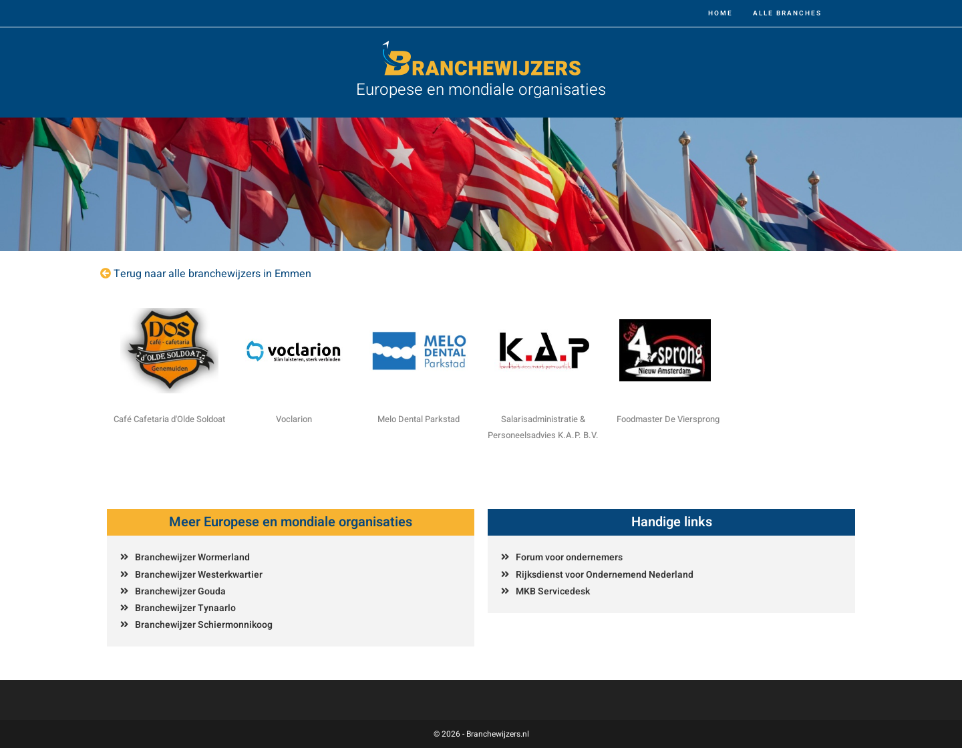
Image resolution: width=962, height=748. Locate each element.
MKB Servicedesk (553, 591)
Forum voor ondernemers (569, 557)
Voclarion (294, 419)
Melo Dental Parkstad (418, 419)
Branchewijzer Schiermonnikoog (204, 625)
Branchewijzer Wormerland (192, 557)
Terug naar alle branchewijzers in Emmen (212, 274)
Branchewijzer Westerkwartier (199, 575)
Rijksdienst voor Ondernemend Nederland (604, 575)
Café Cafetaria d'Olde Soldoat (169, 419)
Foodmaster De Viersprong (668, 419)
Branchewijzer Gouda (180, 591)
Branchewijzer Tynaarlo (185, 608)
